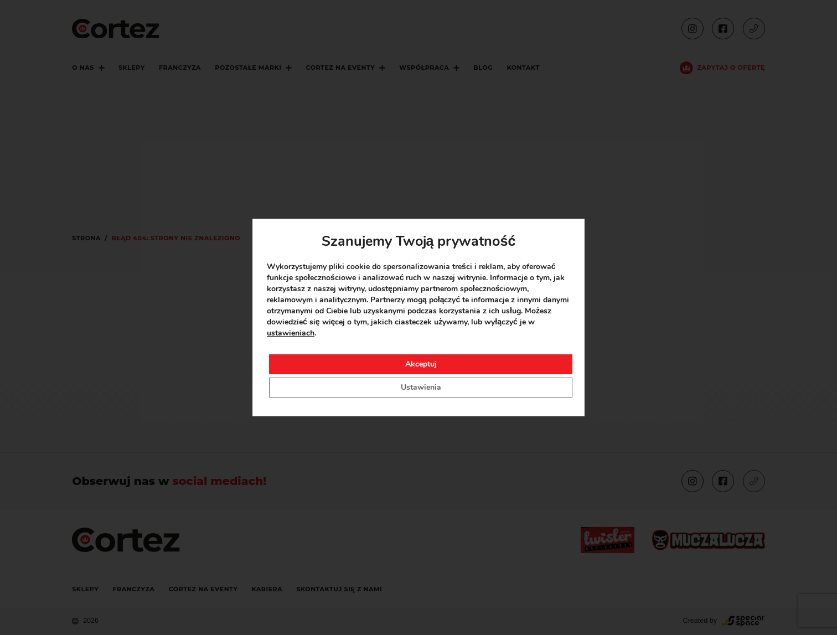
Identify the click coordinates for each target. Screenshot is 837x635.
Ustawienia (421, 387)
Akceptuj (421, 364)
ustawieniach (290, 333)
